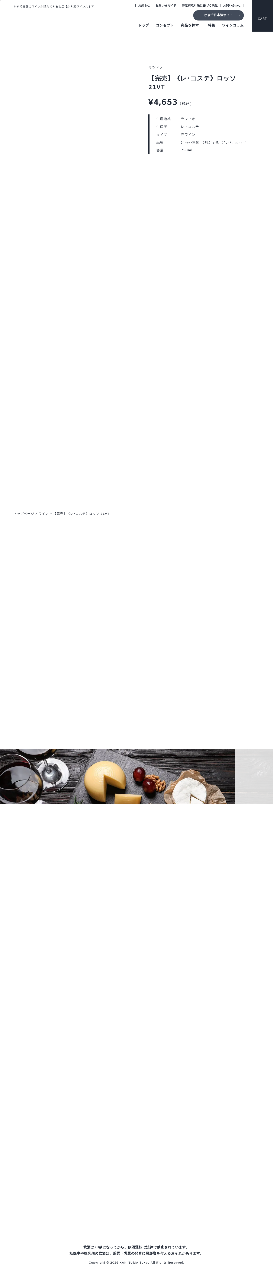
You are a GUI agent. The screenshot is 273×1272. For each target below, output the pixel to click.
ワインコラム (233, 25)
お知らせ (144, 5)
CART (262, 15)
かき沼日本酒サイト (218, 15)
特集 (211, 25)
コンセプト (165, 25)
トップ (143, 25)
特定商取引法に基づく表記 (200, 5)
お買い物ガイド (165, 5)
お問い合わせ (232, 5)
